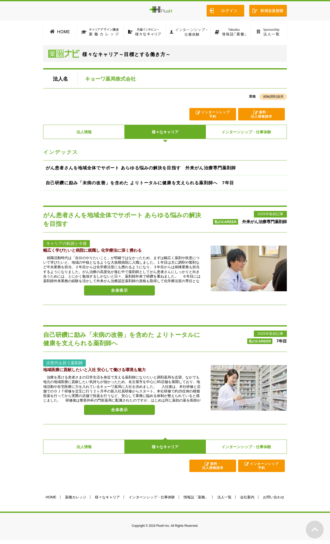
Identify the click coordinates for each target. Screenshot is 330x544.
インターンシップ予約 (216, 115)
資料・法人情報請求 (261, 115)
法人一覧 (224, 501)
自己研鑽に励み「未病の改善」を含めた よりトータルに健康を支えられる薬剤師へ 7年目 (147, 185)
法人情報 (84, 132)
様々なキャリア (165, 132)
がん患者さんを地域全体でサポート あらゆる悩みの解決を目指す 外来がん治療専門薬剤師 (148, 169)
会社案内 (247, 501)
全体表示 (117, 295)
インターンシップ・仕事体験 (246, 132)
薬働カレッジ (75, 501)
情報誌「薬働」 (196, 501)
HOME (51, 501)
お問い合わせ (273, 501)
